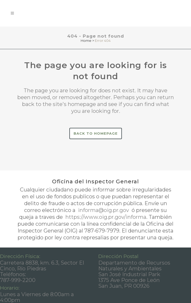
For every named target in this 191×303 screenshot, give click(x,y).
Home (86, 40)
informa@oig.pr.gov (103, 210)
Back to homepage (96, 133)
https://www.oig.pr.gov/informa (105, 217)
